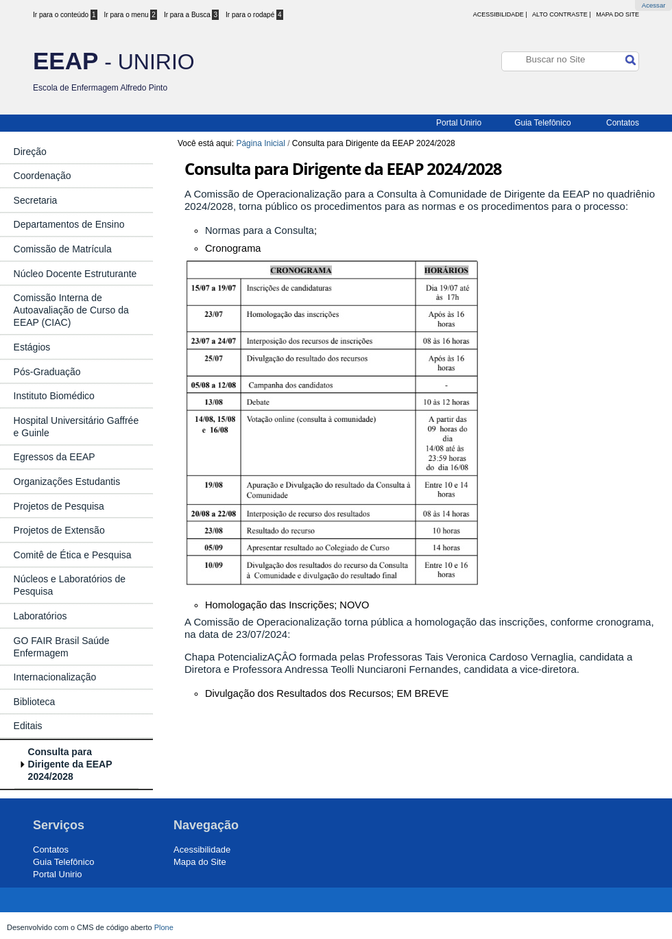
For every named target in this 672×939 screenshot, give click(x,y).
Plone (163, 927)
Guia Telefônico (542, 123)
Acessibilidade (201, 849)
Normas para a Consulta (259, 230)
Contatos (622, 123)
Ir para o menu (130, 15)
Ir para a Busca (191, 15)
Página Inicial (260, 143)
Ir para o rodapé (254, 15)
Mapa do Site (617, 14)
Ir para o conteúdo (65, 15)
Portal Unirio (458, 123)
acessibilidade (498, 14)
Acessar (654, 5)
